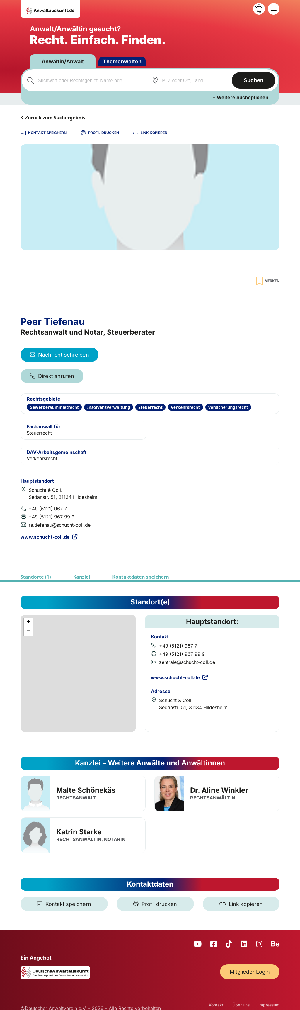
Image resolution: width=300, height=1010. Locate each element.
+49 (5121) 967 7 (48, 508)
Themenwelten (122, 61)
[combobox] (82, 80)
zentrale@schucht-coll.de (187, 662)
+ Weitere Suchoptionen (240, 97)
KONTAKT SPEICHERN (44, 132)
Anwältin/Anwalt (63, 61)
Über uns (241, 1004)
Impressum (268, 1004)
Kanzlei (81, 577)
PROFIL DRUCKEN (100, 132)
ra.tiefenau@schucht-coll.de (60, 525)
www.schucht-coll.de (49, 537)
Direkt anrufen (52, 376)
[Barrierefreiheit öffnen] (259, 9)
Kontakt (216, 1004)
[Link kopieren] (241, 904)
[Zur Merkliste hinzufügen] (266, 281)
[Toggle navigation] (273, 9)
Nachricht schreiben (59, 355)
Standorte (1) (36, 577)
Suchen (253, 80)
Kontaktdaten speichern (140, 577)
